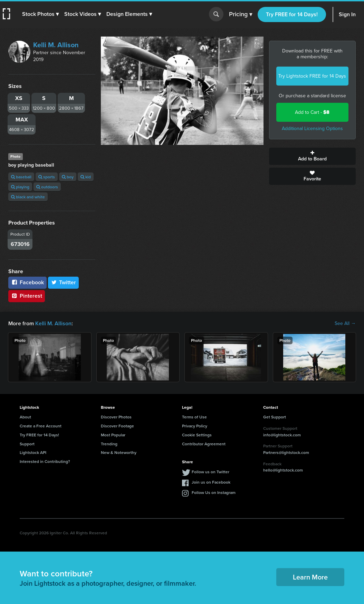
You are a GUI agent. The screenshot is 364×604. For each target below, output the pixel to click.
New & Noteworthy (118, 452)
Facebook (27, 282)
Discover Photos (116, 417)
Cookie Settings (197, 435)
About (25, 417)
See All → (345, 323)
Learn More (310, 577)
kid (85, 177)
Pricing (240, 14)
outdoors (47, 187)
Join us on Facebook (211, 482)
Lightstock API (33, 452)
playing (20, 187)
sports (46, 177)
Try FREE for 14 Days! (292, 14)
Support (27, 444)
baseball (21, 177)
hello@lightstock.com (283, 470)
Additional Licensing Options (312, 128)
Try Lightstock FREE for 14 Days (312, 76)
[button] (40, 14)
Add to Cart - (312, 112)
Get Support (274, 417)
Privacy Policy (194, 426)
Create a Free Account (40, 426)
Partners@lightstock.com (286, 452)
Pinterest (26, 296)
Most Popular (113, 435)
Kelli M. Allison (56, 45)
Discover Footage (117, 426)
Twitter (63, 282)
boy (68, 177)
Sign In (347, 14)
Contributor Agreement (204, 444)
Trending (109, 444)
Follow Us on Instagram (214, 492)
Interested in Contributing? (45, 461)
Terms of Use (194, 417)
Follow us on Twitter (210, 472)
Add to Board (312, 156)
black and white (28, 197)
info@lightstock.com (282, 435)
